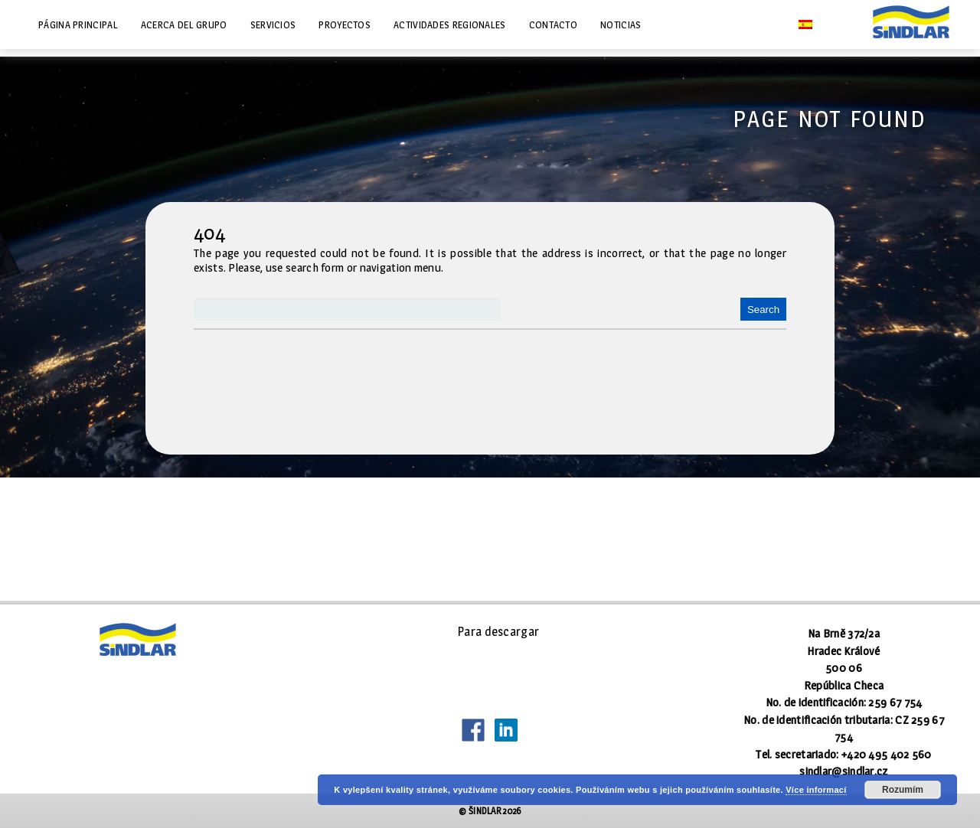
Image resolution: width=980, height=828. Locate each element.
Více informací (816, 789)
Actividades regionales (450, 24)
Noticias (620, 24)
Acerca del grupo (184, 24)
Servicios (273, 24)
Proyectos (344, 24)
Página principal (78, 24)
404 (209, 232)
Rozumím (902, 789)
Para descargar (498, 631)
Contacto (553, 24)
